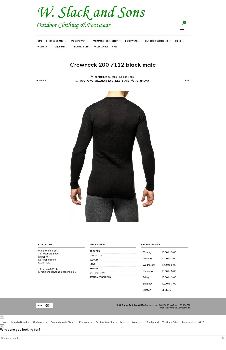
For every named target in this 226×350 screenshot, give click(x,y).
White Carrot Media (180, 308)
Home (39, 41)
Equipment (61, 46)
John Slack (142, 81)
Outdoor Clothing (156, 41)
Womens (42, 46)
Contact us (96, 255)
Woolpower (78, 41)
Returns (94, 268)
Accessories (101, 46)
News (92, 264)
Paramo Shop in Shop (105, 41)
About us (95, 251)
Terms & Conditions (100, 277)
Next (187, 80)
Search (223, 338)
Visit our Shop (97, 273)
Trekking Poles (80, 46)
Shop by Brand (54, 41)
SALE (114, 46)
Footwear (131, 41)
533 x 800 (128, 77)
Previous (41, 80)
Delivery (94, 260)
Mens (178, 41)
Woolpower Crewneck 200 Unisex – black (104, 81)
